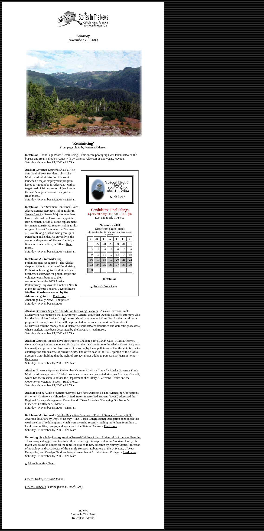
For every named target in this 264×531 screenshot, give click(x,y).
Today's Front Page (105, 286)
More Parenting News (41, 463)
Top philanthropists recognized (43, 260)
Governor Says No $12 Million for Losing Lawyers (67, 311)
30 (117, 244)
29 (110, 244)
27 (97, 244)
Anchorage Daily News (39, 300)
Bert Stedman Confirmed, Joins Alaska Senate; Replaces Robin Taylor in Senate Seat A (51, 210)
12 (110, 254)
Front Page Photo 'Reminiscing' (59, 155)
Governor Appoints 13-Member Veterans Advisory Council (71, 370)
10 (97, 254)
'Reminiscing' (83, 143)
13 (117, 254)
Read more (31, 195)
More (58, 404)
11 (104, 254)
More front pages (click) (110, 228)
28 (104, 244)
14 (123, 254)
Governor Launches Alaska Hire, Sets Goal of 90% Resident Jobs (50, 171)
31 (123, 244)
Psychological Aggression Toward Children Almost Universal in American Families (90, 437)
